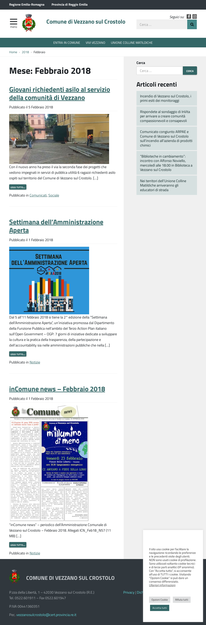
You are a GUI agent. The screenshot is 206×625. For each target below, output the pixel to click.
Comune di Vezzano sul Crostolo (85, 21)
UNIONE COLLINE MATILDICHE (132, 42)
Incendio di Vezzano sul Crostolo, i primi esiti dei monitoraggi (165, 98)
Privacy (128, 592)
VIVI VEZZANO (95, 42)
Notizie (35, 362)
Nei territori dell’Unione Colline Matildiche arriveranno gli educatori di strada (163, 185)
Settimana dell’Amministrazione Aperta (56, 226)
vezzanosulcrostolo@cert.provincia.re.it (46, 614)
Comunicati (38, 195)
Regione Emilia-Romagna (26, 4)
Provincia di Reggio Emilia (70, 4)
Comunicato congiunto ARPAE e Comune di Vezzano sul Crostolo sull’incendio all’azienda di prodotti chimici (166, 138)
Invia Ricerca (192, 24)
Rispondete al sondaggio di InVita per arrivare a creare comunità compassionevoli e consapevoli (165, 116)
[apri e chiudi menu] (14, 21)
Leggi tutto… (17, 187)
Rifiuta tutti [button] (181, 599)
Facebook (189, 16)
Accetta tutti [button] (159, 608)
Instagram (194, 16)
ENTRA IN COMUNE (66, 42)
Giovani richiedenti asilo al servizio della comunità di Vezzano (59, 93)
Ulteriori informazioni (162, 585)
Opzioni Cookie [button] (159, 599)
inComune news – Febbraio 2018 (57, 388)
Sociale (53, 195)
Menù (13, 27)
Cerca (140, 62)
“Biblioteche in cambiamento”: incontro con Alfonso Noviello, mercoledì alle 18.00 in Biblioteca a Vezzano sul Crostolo (166, 163)
